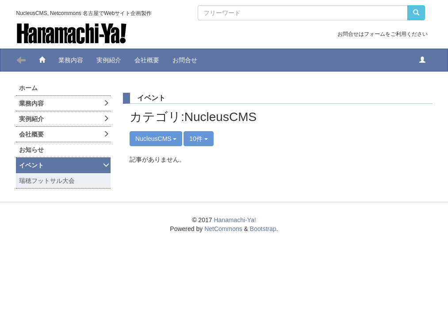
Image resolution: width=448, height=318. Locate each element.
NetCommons (223, 228)
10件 (198, 138)
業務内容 (70, 60)
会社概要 (146, 60)
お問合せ (184, 60)
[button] (422, 60)
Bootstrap (263, 228)
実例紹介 (108, 60)
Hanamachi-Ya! (235, 219)
